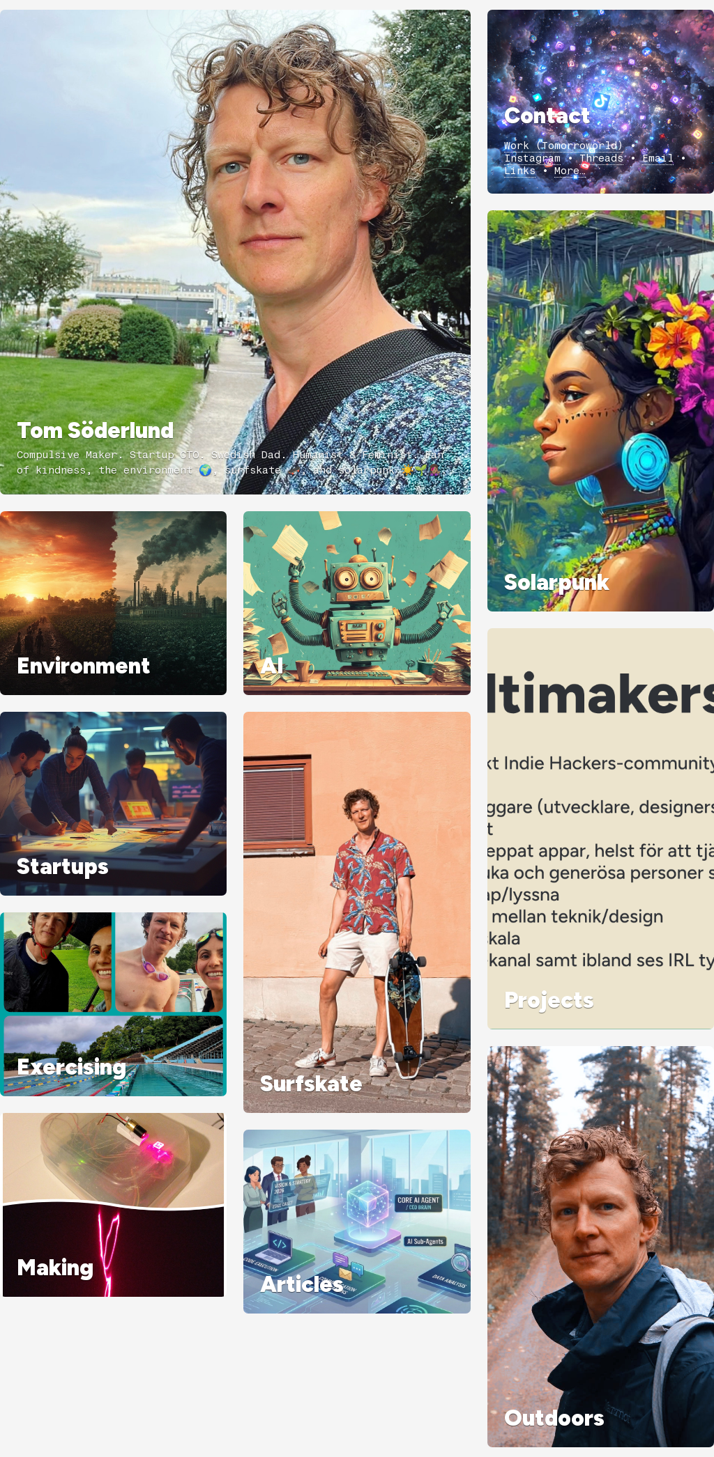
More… (570, 170)
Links (520, 170)
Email (658, 158)
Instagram (532, 158)
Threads (601, 158)
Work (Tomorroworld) (563, 145)
